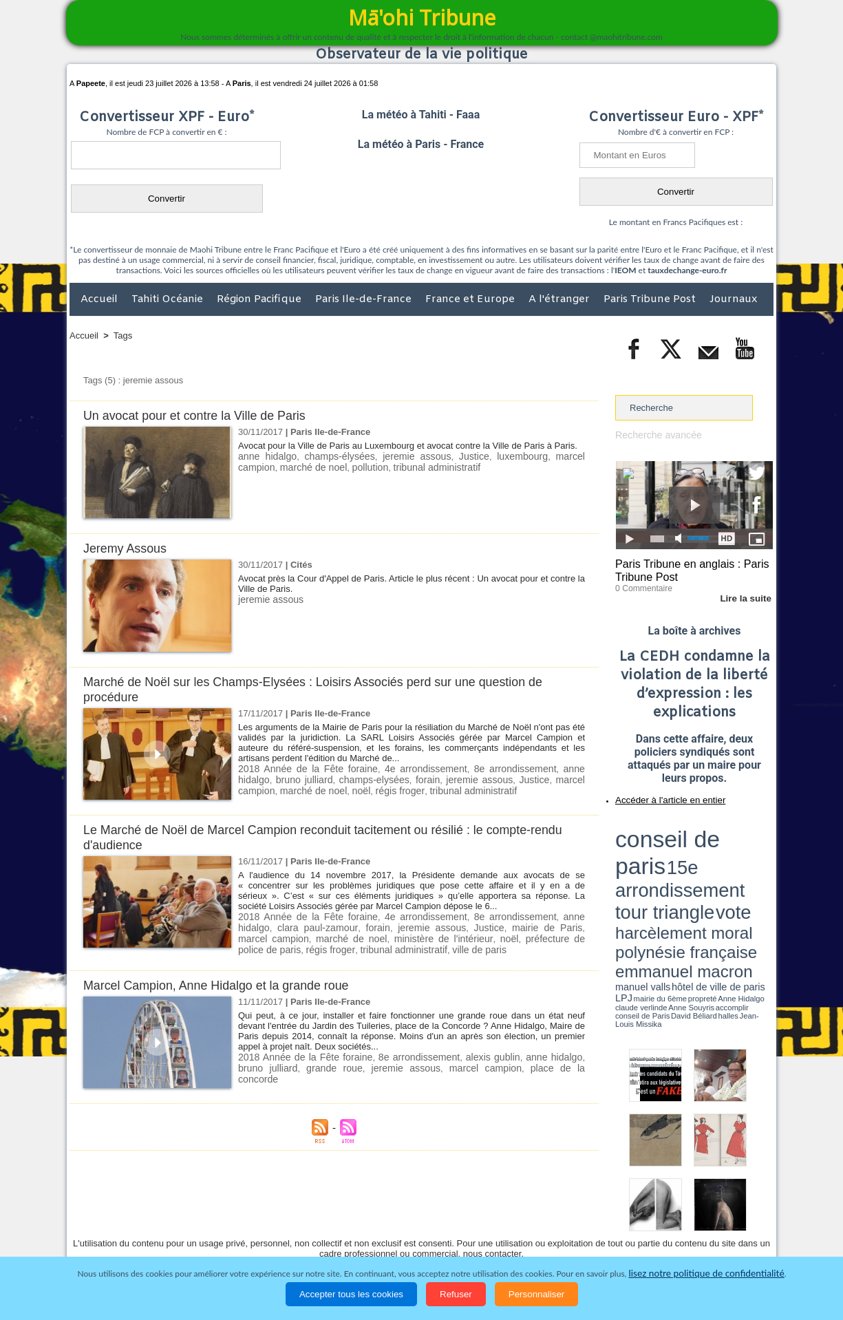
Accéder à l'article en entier (660, 795)
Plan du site (408, 1201)
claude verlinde (711, 869)
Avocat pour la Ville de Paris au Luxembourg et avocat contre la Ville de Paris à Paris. (407, 445)
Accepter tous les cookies (351, 1294)
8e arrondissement (486, 768)
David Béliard (657, 874)
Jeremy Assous (127, 548)
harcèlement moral (651, 850)
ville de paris (348, 947)
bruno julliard (265, 779)
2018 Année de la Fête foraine (300, 768)
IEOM (625, 270)
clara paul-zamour (274, 927)
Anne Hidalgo (684, 869)
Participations (667, 1229)
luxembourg (489, 456)
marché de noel (269, 466)
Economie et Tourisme (195, 1229)
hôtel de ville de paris (745, 862)
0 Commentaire (641, 584)
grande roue (293, 1064)
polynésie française (727, 850)
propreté (662, 869)
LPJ (619, 869)
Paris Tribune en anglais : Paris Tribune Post (686, 568)
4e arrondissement (405, 768)
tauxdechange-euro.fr (687, 270)
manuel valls (704, 862)
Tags (123, 335)
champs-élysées (328, 456)
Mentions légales (735, 1229)
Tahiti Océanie (168, 299)
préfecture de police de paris (476, 937)
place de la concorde (497, 1064)
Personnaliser (537, 1294)
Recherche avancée (655, 434)
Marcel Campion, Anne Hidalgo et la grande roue (224, 982)
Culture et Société (285, 1229)
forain (386, 779)
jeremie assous (396, 456)
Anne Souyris (738, 869)
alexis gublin (474, 1054)
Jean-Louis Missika (700, 874)
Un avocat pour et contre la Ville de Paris (201, 415)
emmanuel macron (651, 860)
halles (676, 874)
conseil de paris (658, 826)
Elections (512, 1229)
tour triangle (711, 839)
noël (313, 789)
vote (749, 839)
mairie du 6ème (640, 869)
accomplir (760, 869)
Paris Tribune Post (651, 299)
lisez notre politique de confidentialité (707, 1273)
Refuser (456, 1294)
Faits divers (351, 1229)
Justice (446, 456)
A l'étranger (561, 299)
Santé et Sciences (451, 1229)
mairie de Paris (480, 927)
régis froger (349, 789)
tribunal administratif (383, 466)
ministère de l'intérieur (348, 937)
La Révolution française (584, 1229)
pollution (321, 466)
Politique (125, 1229)
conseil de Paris (629, 874)
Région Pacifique (260, 299)
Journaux (733, 299)
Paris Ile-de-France (364, 299)
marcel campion (551, 456)
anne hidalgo (264, 456)
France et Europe (471, 299)
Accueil (100, 299)
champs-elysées (334, 779)
